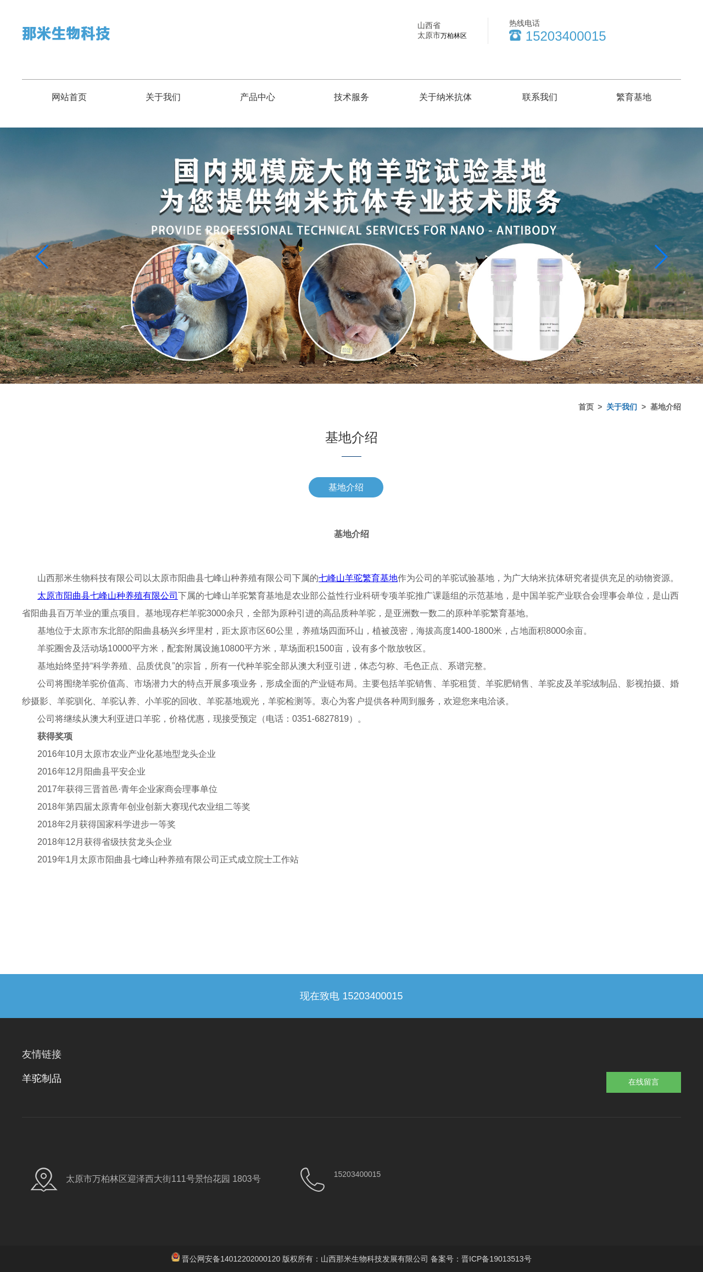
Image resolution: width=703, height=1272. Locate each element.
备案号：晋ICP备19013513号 (481, 1258)
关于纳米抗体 (445, 97)
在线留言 (643, 1081)
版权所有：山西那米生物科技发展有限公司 (356, 1258)
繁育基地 (633, 97)
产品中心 (257, 97)
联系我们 (539, 97)
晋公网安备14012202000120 (231, 1258)
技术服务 (351, 97)
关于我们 (163, 97)
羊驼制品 (42, 1078)
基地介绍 (346, 487)
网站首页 (69, 97)
